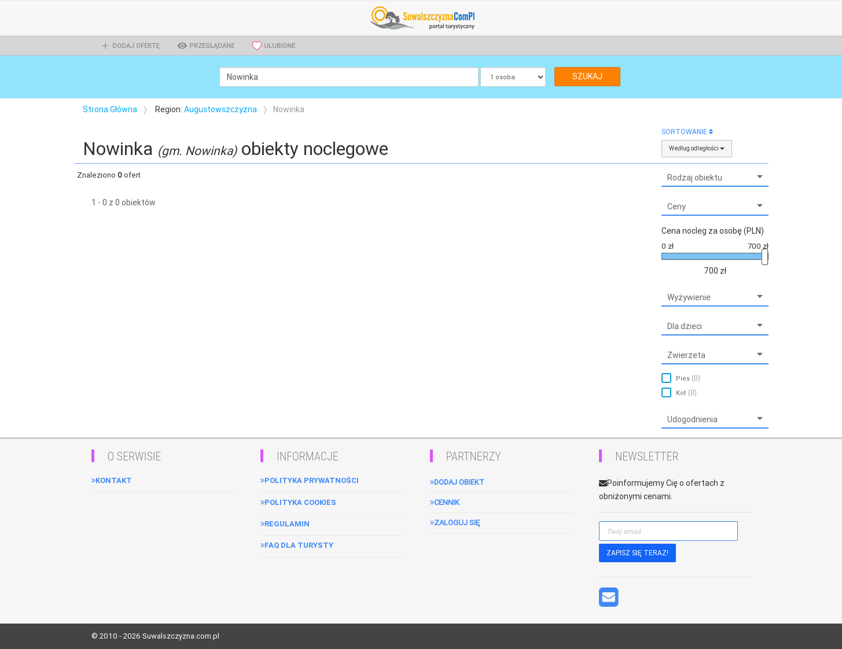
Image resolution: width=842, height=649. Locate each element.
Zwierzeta (686, 355)
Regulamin (285, 524)
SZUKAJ (587, 76)
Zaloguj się (455, 523)
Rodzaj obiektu (694, 177)
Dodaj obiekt (457, 482)
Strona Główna (110, 109)
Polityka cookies (298, 502)
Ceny (676, 206)
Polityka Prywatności (309, 480)
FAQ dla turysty (296, 545)
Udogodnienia (692, 419)
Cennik (444, 502)
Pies (688, 378)
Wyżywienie (689, 297)
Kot (686, 392)
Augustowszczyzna (220, 109)
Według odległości (697, 148)
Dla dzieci (684, 326)
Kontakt (111, 480)
